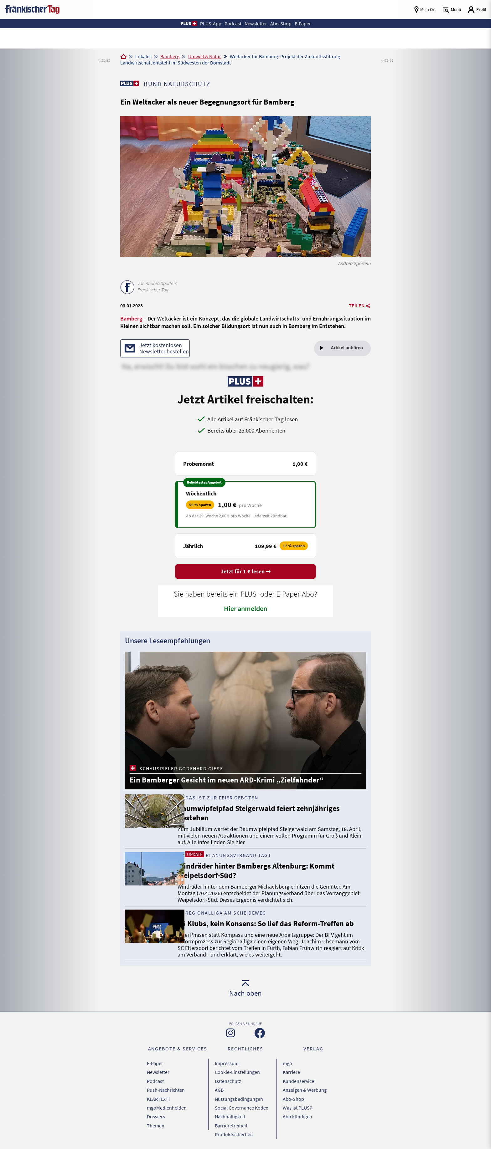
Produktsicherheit (234, 1126)
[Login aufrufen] (477, 9)
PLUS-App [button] (206, 23)
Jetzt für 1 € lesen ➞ (246, 572)
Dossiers (156, 1110)
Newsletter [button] (256, 23)
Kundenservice (298, 1079)
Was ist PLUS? (297, 1103)
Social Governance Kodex (241, 1103)
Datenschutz (228, 1079)
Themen (155, 1118)
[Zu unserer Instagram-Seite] (230, 1034)
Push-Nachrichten (166, 1087)
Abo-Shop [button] (284, 23)
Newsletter (158, 1071)
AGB (219, 1087)
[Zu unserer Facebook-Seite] (259, 1033)
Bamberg (169, 56)
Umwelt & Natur (204, 56)
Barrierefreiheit (231, 1118)
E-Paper (155, 1063)
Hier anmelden (245, 609)
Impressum (227, 1063)
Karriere (291, 1071)
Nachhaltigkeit (230, 1110)
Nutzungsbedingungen (239, 1095)
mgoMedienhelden (167, 1103)
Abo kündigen (297, 1110)
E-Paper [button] (308, 23)
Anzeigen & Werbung (305, 1087)
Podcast (155, 1079)
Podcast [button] (230, 23)
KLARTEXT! (158, 1095)
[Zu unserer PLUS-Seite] (129, 83)
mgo (287, 1063)
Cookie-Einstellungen (237, 1071)
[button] (182, 23)
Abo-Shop (293, 1095)
